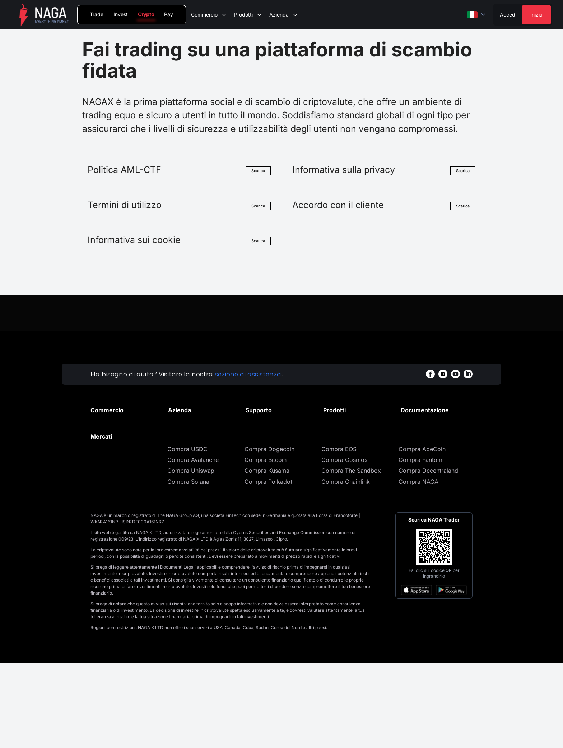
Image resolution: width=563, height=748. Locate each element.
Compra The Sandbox (351, 555)
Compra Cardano (114, 544)
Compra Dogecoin (269, 533)
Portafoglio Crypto (348, 422)
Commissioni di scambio (123, 466)
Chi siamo (181, 422)
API (94, 487)
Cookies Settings (423, 455)
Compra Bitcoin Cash (119, 566)
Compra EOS (339, 533)
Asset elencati (109, 455)
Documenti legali (423, 422)
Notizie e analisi (189, 444)
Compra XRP (107, 555)
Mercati (100, 422)
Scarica (257, 170)
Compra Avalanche (193, 544)
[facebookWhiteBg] (430, 374)
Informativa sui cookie (431, 444)
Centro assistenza (270, 422)
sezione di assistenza (248, 374)
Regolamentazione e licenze (195, 470)
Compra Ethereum (115, 533)
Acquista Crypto (345, 433)
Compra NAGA (418, 566)
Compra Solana (188, 566)
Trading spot (107, 433)
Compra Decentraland (428, 555)
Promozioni (183, 433)
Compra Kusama (267, 555)
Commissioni (107, 444)
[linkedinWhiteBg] (468, 374)
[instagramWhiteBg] (442, 374)
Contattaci (182, 455)
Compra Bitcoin (266, 544)
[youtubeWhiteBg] (455, 374)
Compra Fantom (420, 544)
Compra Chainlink (345, 566)
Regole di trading (113, 477)
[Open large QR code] (434, 632)
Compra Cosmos (344, 544)
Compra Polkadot (268, 566)
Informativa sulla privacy (434, 433)
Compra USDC (187, 533)
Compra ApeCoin (422, 533)
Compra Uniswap (190, 555)
